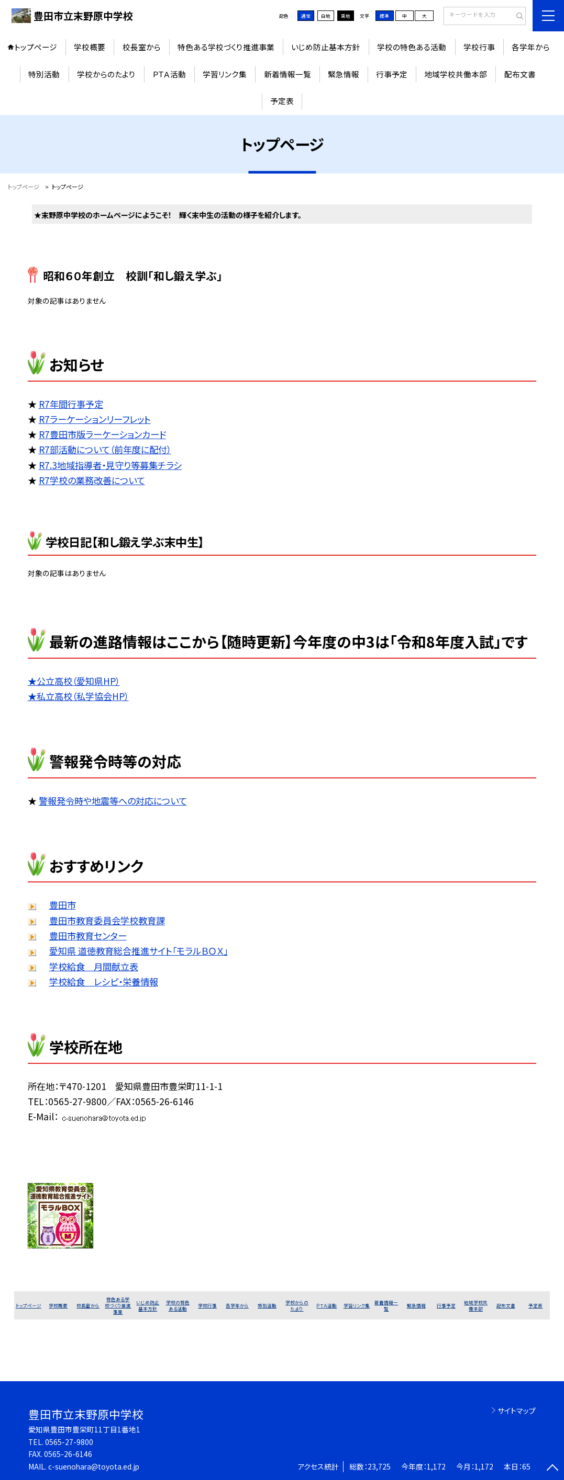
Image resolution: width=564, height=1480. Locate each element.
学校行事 (479, 46)
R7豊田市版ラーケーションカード (102, 434)
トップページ (35, 46)
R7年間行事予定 (71, 403)
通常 (306, 16)
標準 (384, 16)
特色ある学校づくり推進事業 (226, 46)
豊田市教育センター (88, 935)
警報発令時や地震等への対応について (113, 800)
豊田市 (62, 904)
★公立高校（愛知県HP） (74, 680)
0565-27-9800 (69, 1442)
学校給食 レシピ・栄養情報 (103, 981)
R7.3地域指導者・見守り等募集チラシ (110, 465)
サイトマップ (516, 1410)
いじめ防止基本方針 (325, 46)
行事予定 (391, 73)
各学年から (531, 46)
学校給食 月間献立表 (93, 966)
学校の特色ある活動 (411, 46)
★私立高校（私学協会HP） (78, 696)
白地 (325, 16)
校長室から (142, 46)
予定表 (282, 100)
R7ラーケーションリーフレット (95, 419)
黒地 (345, 16)
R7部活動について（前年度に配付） (105, 449)
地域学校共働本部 (455, 73)
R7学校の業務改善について (92, 480)
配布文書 (520, 73)
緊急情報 (343, 73)
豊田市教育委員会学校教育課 (107, 920)
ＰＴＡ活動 (169, 73)
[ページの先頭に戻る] (552, 1469)
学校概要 (89, 46)
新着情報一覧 (287, 73)
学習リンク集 (225, 73)
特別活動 (44, 73)
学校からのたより (106, 73)
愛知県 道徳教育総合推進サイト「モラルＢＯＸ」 (138, 950)
